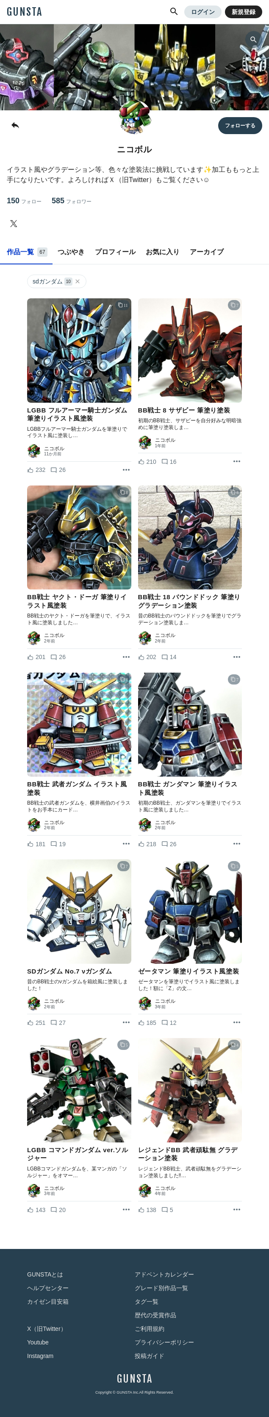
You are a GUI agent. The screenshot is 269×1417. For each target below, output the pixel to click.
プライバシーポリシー (164, 1342)
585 (72, 200)
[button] (174, 12)
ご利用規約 (149, 1328)
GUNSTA (24, 12)
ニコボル (54, 449)
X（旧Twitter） (47, 1328)
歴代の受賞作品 (155, 1315)
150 (24, 200)
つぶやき (71, 251)
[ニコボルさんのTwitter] (15, 223)
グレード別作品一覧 (161, 1288)
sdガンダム (57, 282)
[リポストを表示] (126, 470)
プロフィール (115, 251)
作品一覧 (27, 252)
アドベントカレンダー (164, 1274)
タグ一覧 (146, 1301)
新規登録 (243, 11)
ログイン (203, 11)
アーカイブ (207, 251)
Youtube (38, 1342)
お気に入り (163, 251)
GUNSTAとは (45, 1274)
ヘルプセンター (48, 1288)
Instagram (40, 1355)
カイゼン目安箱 (48, 1301)
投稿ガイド (149, 1355)
